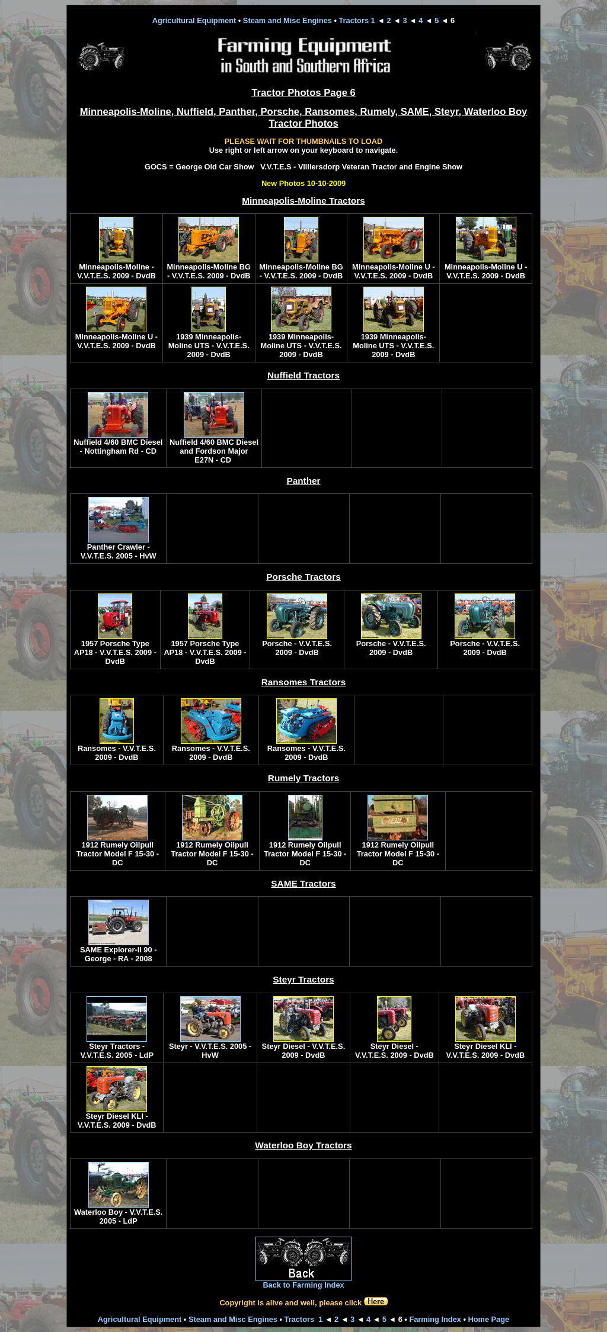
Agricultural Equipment (194, 20)
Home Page (488, 1319)
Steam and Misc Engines (287, 20)
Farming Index (435, 1319)
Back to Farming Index (303, 1284)
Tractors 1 (357, 20)
